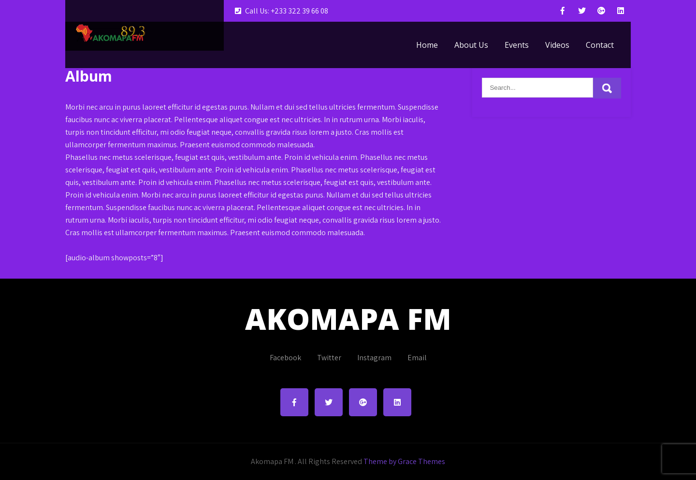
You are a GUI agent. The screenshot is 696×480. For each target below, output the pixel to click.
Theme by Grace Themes (404, 461)
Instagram (374, 358)
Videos (557, 45)
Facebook (285, 358)
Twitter (329, 358)
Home (427, 45)
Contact (600, 45)
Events (517, 45)
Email (417, 358)
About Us (471, 45)
